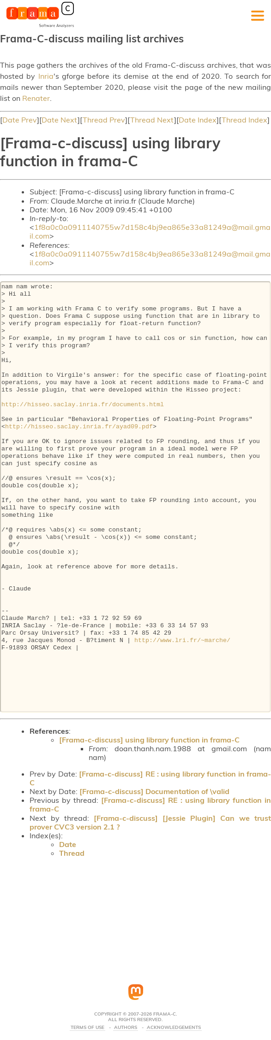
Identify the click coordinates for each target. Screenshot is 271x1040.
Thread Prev (104, 119)
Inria (46, 76)
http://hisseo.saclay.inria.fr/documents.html (82, 405)
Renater (36, 98)
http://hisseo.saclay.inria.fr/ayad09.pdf (79, 427)
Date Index (198, 119)
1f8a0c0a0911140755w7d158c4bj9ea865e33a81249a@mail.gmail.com (150, 231)
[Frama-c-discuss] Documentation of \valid (154, 791)
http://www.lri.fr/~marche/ (182, 641)
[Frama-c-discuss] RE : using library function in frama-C (150, 804)
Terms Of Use (87, 1027)
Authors (125, 1027)
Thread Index (244, 119)
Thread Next (152, 119)
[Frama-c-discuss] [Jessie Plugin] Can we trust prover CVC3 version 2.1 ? (150, 822)
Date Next (60, 119)
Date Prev (19, 119)
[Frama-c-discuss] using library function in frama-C (149, 739)
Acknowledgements (174, 1027)
